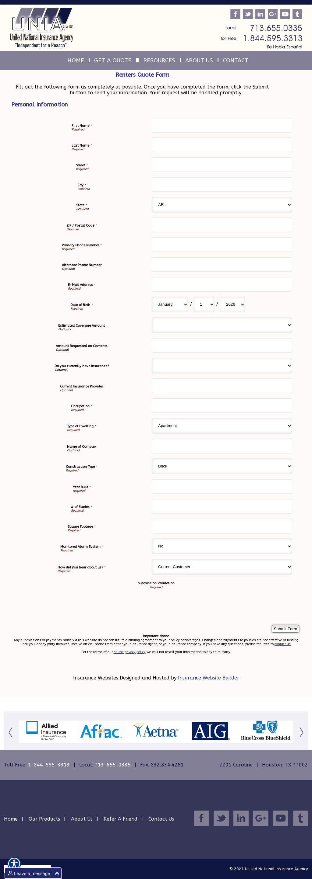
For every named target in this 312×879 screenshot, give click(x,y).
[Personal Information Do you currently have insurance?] (222, 365)
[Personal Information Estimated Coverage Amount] (222, 325)
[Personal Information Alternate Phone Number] (222, 264)
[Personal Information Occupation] (222, 405)
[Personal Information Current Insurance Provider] (222, 385)
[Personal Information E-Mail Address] (222, 284)
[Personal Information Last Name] (222, 144)
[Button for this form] (11, 732)
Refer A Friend (120, 819)
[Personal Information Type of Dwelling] (222, 426)
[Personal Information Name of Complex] (222, 446)
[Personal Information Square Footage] (222, 526)
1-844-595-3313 (49, 765)
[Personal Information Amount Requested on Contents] (222, 345)
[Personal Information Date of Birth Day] (203, 304)
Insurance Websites (95, 678)
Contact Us (161, 819)
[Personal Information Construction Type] (222, 466)
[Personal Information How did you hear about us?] (222, 567)
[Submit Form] (285, 629)
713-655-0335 (113, 765)
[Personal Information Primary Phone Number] (222, 244)
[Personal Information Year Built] (222, 486)
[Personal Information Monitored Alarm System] (222, 546)
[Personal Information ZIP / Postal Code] (222, 224)
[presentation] (66, 601)
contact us (283, 644)
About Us (82, 819)
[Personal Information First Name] (222, 125)
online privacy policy (130, 652)
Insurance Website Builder (208, 678)
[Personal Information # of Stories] (222, 506)
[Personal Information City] (222, 184)
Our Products (44, 819)
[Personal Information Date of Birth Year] (232, 304)
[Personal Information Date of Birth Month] (170, 304)
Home (11, 819)
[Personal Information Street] (222, 164)
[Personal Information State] (222, 205)
